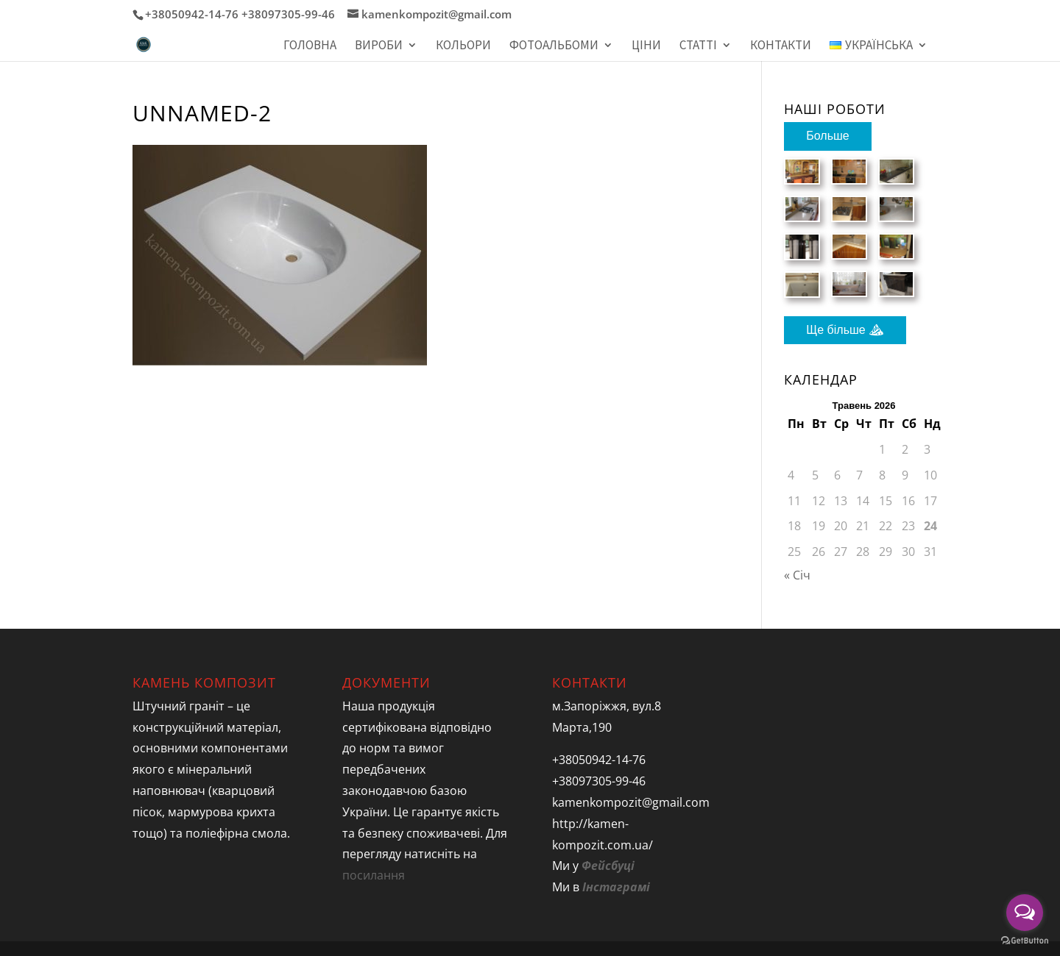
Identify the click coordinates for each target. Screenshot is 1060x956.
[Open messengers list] (1024, 912)
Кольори (463, 46)
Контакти (780, 46)
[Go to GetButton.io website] (1024, 941)
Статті (698, 46)
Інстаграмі (616, 887)
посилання (373, 875)
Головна (309, 46)
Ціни (646, 46)
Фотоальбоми (553, 46)
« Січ (797, 575)
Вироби (379, 46)
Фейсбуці (608, 865)
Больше (827, 135)
